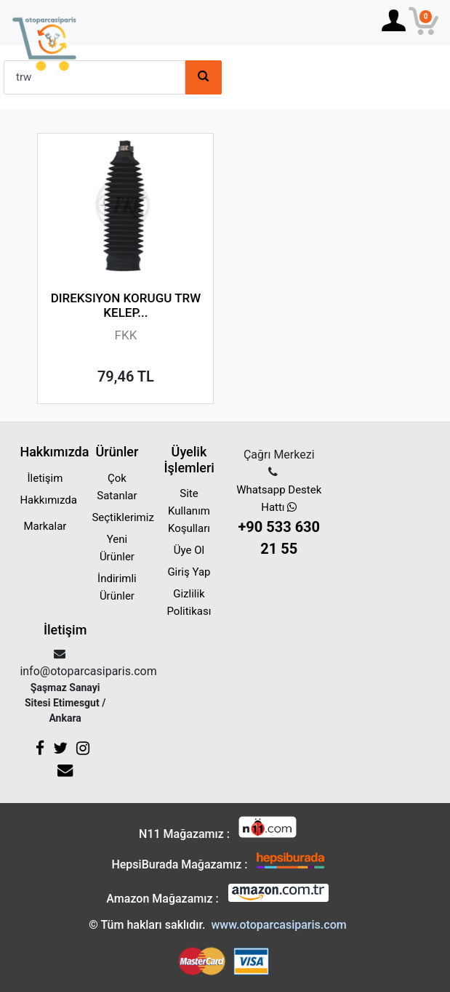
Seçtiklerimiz (122, 517)
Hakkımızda (48, 500)
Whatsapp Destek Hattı (279, 521)
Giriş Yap (188, 571)
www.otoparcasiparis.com (278, 925)
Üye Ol (189, 550)
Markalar (44, 526)
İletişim (45, 478)
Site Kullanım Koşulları (189, 511)
